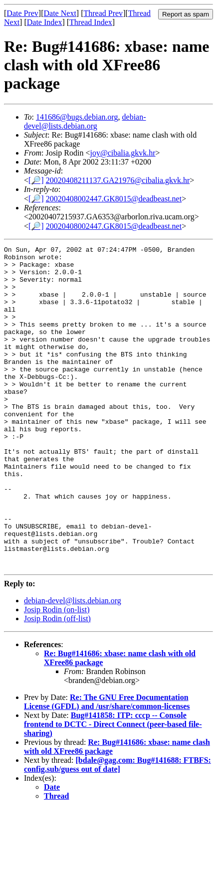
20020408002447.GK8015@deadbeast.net (114, 198)
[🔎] (36, 180)
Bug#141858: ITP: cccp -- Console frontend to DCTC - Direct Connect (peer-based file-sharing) (113, 788)
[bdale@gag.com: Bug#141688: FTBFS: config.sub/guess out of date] (117, 829)
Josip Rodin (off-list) (57, 683)
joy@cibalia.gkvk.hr (122, 153)
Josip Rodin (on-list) (57, 674)
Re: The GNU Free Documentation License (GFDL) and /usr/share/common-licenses (107, 766)
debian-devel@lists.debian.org (85, 121)
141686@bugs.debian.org (77, 117)
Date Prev (22, 13)
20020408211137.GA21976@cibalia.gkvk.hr (118, 180)
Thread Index (90, 22)
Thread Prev (103, 13)
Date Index (44, 22)
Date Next (60, 13)
